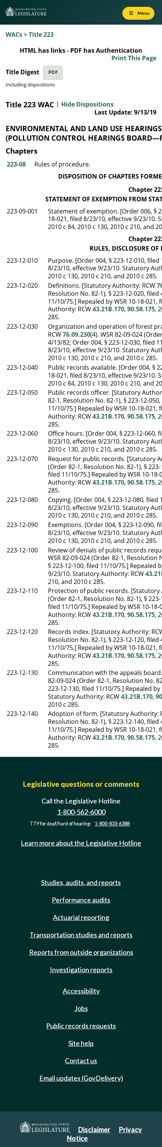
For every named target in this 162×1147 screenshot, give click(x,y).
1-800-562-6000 (81, 812)
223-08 (16, 164)
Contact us (81, 1060)
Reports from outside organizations (81, 952)
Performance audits (81, 900)
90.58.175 (141, 309)
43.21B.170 (108, 309)
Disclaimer (94, 1129)
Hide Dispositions (87, 104)
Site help (81, 1043)
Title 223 (41, 34)
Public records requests (81, 1025)
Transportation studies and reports (81, 934)
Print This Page (133, 58)
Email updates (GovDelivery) (81, 1078)
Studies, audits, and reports (81, 882)
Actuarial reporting (81, 917)
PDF (53, 72)
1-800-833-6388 (112, 824)
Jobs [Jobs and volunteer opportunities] (81, 1008)
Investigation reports (81, 969)
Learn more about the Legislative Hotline (81, 843)
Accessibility (81, 991)
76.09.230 (76, 334)
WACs (14, 34)
